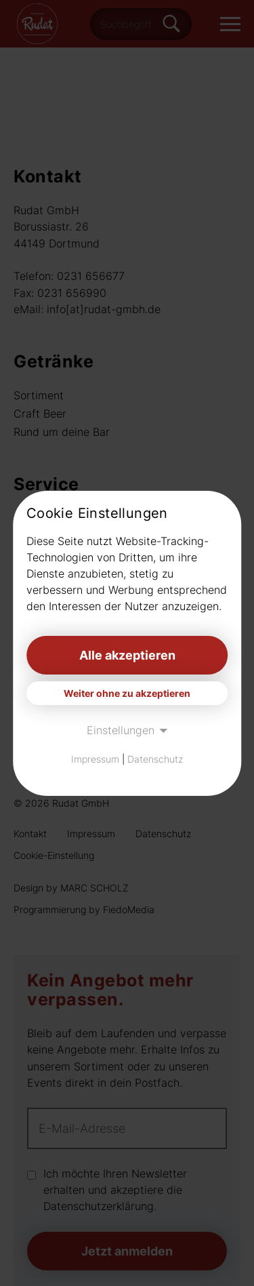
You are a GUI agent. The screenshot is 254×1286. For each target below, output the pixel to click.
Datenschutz (155, 759)
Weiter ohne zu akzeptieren (127, 693)
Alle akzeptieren (127, 655)
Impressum (95, 759)
